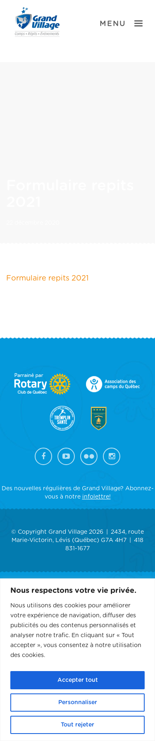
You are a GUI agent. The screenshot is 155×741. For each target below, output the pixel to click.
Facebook (43, 456)
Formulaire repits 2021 (47, 278)
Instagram (111, 456)
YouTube (66, 456)
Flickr (89, 456)
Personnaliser (77, 702)
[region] (77, 659)
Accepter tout (77, 680)
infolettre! (96, 497)
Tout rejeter (77, 725)
